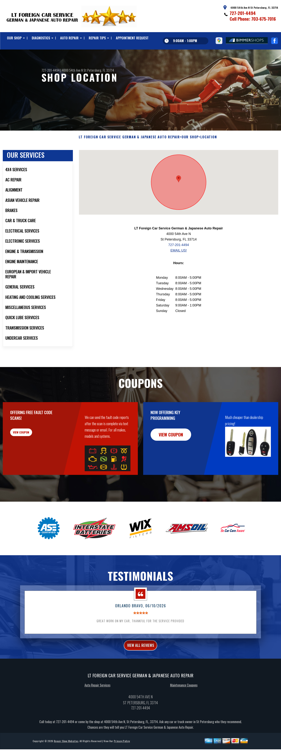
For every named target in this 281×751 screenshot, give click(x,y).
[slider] (140, 630)
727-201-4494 (243, 13)
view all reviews (140, 664)
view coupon (30, 452)
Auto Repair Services (97, 704)
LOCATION (208, 155)
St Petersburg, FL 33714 (99, 70)
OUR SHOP (14, 37)
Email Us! (178, 268)
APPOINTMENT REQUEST (132, 37)
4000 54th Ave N (72, 70)
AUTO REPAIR (69, 37)
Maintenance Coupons (183, 704)
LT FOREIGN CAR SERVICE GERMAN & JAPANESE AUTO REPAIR (129, 155)
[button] (178, 197)
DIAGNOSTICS (41, 37)
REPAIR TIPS (97, 37)
